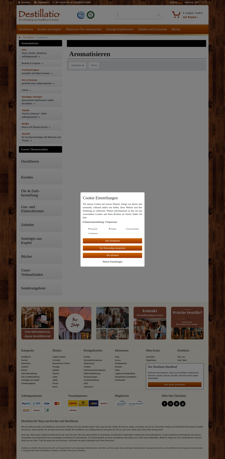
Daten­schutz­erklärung (93, 222)
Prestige (56, 367)
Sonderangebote (28, 383)
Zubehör (24, 367)
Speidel (55, 370)
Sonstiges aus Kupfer (30, 380)
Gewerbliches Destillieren (125, 377)
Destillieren (26, 29)
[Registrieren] (42, 2)
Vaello (55, 380)
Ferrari (55, 383)
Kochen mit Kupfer (49, 29)
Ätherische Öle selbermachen (84, 29)
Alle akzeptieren (112, 241)
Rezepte (118, 367)
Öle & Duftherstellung (30, 377)
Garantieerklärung (91, 380)
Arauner (55, 373)
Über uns (181, 357)
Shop (117, 357)
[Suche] (158, 15)
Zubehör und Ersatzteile (152, 29)
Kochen (24, 360)
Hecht (54, 387)
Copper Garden (59, 357)
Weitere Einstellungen (112, 261)
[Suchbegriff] (135, 15)
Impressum (88, 387)
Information (122, 350)
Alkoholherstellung (29, 373)
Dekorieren (26, 363)
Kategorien (27, 350)
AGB (86, 383)
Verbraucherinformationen (95, 370)
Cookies (87, 367)
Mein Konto (153, 350)
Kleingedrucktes (93, 350)
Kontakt (87, 357)
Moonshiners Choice (61, 363)
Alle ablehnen (112, 255)
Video (117, 370)
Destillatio (183, 350)
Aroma (118, 360)
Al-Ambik (56, 360)
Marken (56, 350)
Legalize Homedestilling (125, 373)
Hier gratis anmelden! (174, 384)
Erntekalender (121, 363)
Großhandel (120, 380)
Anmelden (150, 357)
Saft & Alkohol (28, 37)
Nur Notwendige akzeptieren (112, 248)
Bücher (176, 29)
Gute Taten (182, 360)
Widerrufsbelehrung (92, 373)
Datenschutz (89, 363)
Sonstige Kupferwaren (119, 29)
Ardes (54, 377)
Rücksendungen (90, 377)
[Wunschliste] (205, 2)
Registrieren (151, 360)
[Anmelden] (24, 2)
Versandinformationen (93, 360)
